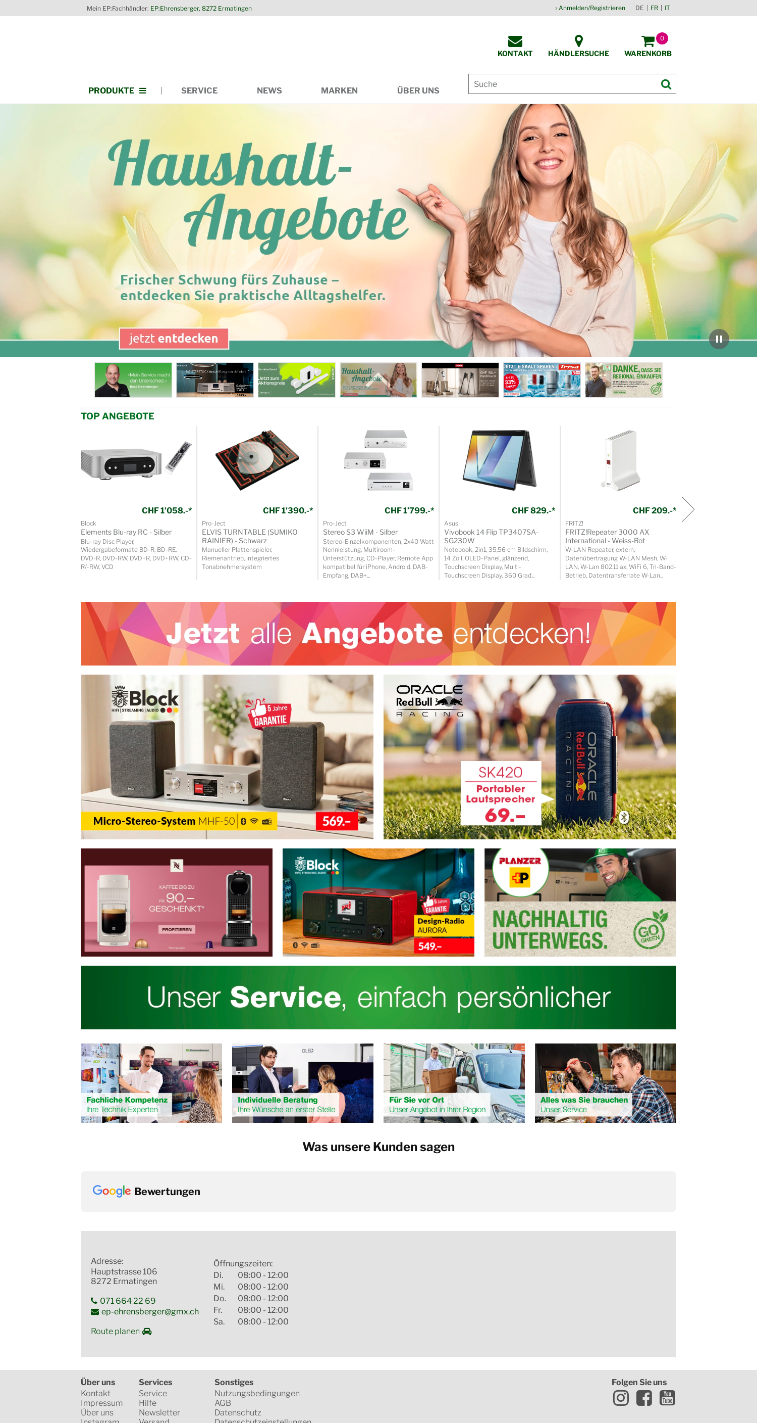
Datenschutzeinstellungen (262, 1324)
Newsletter (159, 1314)
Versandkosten (342, 1404)
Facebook (644, 1299)
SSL (350, 1294)
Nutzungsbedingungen (257, 1295)
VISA (416, 1330)
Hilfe (147, 1304)
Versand (154, 1324)
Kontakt (96, 1295)
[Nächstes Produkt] (687, 509)
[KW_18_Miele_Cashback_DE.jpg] (460, 380)
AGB (222, 1304)
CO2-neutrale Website (379, 1365)
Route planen (115, 1232)
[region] (378, 230)
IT (667, 8)
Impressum (102, 1304)
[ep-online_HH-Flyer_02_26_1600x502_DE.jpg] (378, 380)
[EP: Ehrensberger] (133, 380)
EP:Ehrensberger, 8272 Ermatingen (201, 8)
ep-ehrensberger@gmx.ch (150, 1212)
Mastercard (351, 1330)
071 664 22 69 (128, 1202)
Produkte (111, 91)
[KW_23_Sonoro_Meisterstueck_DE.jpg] (215, 380)
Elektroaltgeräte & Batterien (249, 1338)
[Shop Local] (623, 380)
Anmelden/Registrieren (592, 8)
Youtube (667, 1299)
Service (199, 91)
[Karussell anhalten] (719, 339)
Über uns (418, 91)
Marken (339, 91)
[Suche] (572, 84)
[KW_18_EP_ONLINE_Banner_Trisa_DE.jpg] (542, 380)
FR (654, 8)
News (269, 91)
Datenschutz (237, 1314)
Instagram (100, 1324)
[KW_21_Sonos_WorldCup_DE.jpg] (296, 380)
